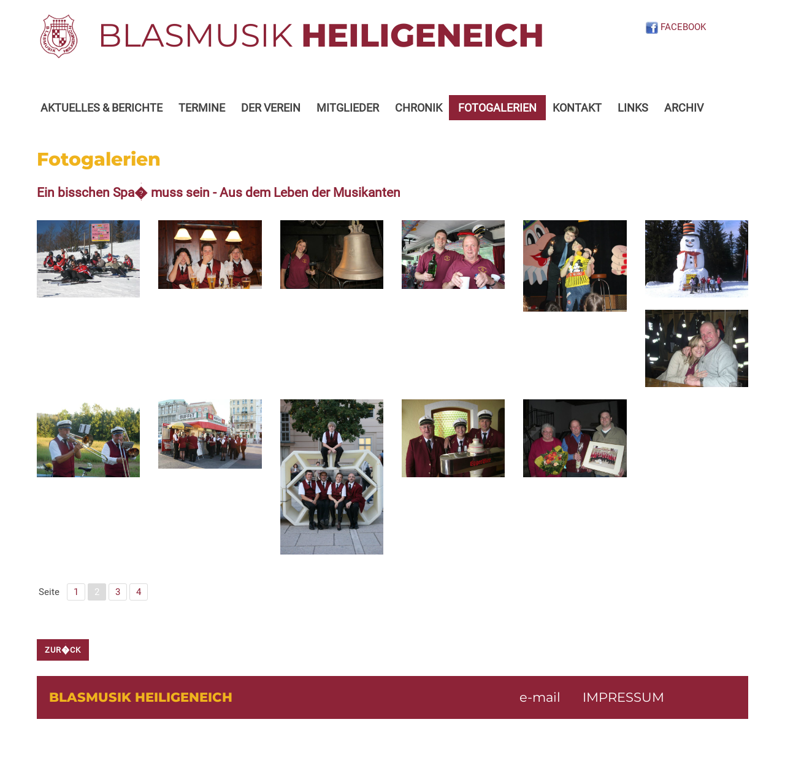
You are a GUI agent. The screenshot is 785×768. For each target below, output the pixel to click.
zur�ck (63, 650)
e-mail (540, 697)
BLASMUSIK (321, 35)
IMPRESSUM (623, 697)
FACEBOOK (675, 27)
